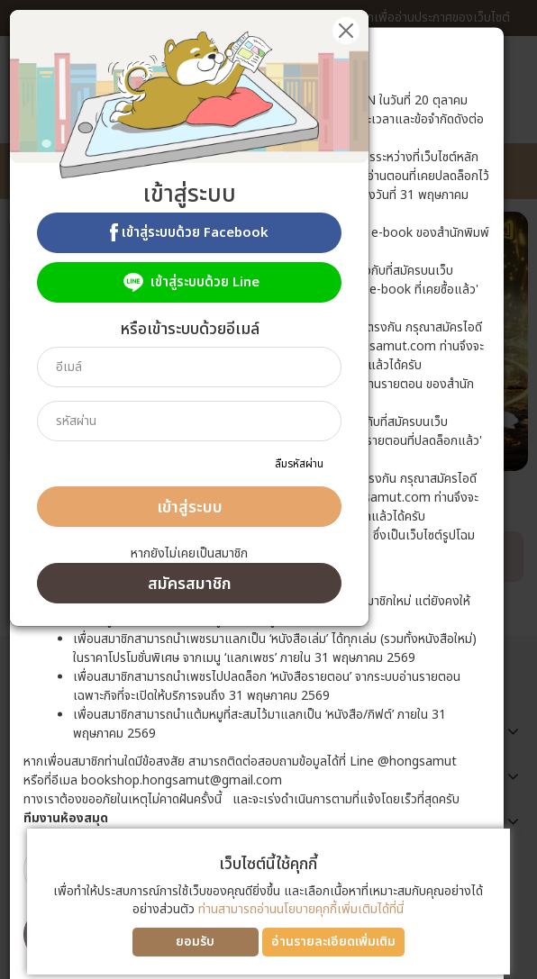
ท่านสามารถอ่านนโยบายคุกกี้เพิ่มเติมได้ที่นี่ (301, 909)
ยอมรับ (195, 941)
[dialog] (268, 489)
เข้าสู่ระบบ (190, 507)
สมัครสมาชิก (190, 584)
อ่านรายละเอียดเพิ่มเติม (333, 941)
